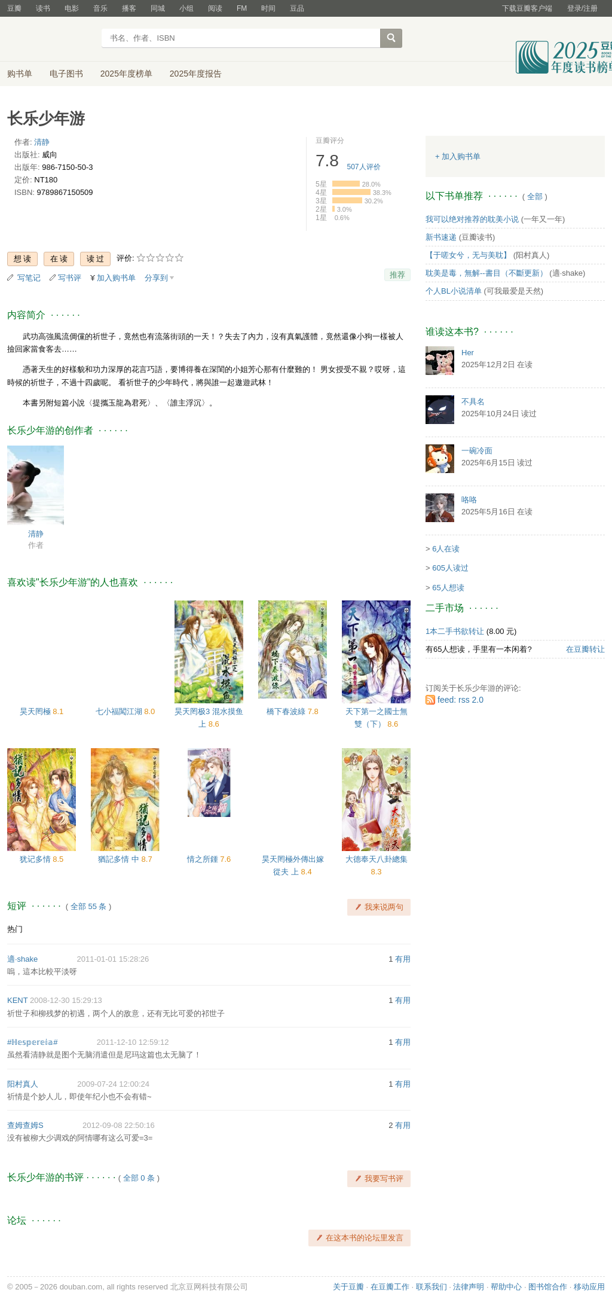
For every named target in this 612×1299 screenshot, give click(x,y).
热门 (15, 929)
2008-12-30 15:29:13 (66, 1000)
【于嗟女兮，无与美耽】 (468, 255)
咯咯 (469, 499)
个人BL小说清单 (454, 290)
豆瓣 (14, 8)
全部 (535, 196)
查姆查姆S (25, 1125)
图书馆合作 (547, 1286)
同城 (158, 8)
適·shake (22, 959)
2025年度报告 (196, 73)
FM (242, 8)
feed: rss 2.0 (460, 700)
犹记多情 (36, 859)
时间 (268, 8)
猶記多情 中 (119, 859)
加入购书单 (116, 277)
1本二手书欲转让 (455, 631)
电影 (72, 8)
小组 (186, 8)
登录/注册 (582, 8)
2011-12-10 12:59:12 (133, 1042)
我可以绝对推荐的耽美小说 (472, 219)
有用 (403, 959)
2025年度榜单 (126, 73)
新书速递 (441, 237)
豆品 (297, 8)
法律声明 (468, 1286)
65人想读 (448, 587)
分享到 (156, 277)
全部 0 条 (139, 1177)
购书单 (19, 73)
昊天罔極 (36, 711)
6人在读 (446, 548)
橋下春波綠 (287, 711)
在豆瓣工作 (390, 1286)
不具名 (473, 401)
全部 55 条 (89, 906)
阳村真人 (22, 1084)
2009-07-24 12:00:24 (113, 1084)
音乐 (100, 8)
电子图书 (66, 73)
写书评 (69, 277)
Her (467, 352)
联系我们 (431, 1286)
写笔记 (29, 277)
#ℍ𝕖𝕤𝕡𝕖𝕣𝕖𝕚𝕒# (32, 1042)
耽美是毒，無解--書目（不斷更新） (486, 273)
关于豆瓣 (348, 1286)
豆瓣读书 (50, 39)
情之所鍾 (204, 859)
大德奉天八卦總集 (376, 859)
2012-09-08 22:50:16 (118, 1125)
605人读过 (450, 567)
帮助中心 (506, 1286)
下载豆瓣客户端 (527, 8)
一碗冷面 (476, 450)
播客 (129, 8)
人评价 (364, 167)
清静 (42, 142)
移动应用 (589, 1286)
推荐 (397, 274)
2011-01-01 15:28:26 (113, 959)
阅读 (215, 8)
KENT (17, 1000)
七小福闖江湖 (120, 711)
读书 (43, 8)
